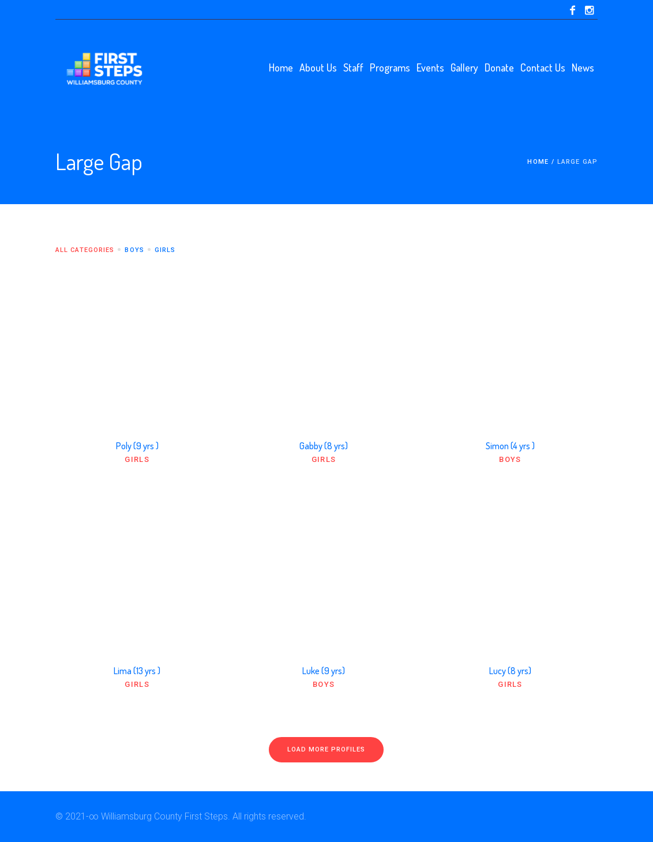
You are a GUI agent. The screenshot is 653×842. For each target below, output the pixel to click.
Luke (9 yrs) (323, 670)
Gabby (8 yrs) (323, 446)
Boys (510, 459)
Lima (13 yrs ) (137, 670)
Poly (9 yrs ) (137, 446)
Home (537, 162)
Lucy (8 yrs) (510, 670)
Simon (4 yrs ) (510, 446)
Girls (137, 459)
